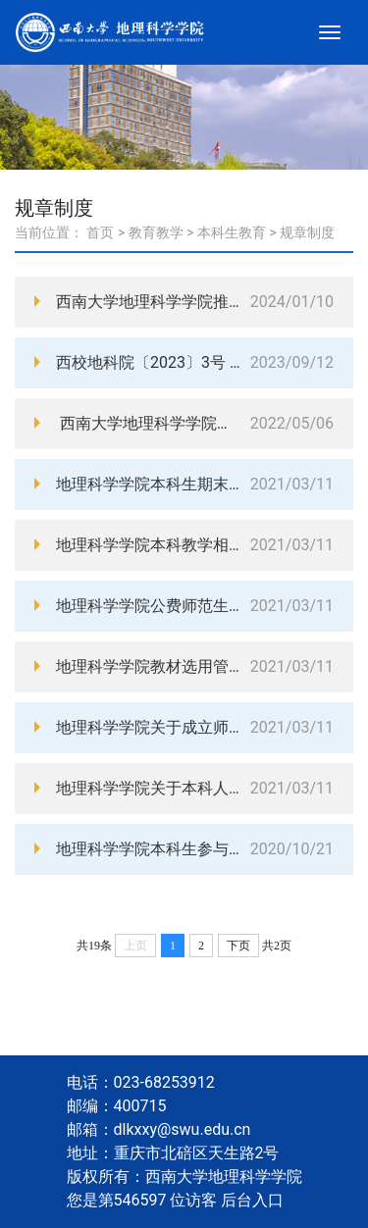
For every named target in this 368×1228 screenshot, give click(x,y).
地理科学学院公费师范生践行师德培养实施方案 (148, 605)
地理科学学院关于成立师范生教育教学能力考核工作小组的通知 (148, 727)
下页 (238, 945)
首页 (100, 232)
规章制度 (307, 232)
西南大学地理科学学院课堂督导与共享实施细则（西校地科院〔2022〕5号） (148, 423)
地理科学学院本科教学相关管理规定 (148, 545)
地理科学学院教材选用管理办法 (148, 666)
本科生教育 (231, 232)
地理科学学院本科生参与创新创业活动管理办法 (148, 849)
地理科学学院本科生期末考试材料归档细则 (148, 484)
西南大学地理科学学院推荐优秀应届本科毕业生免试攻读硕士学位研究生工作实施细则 (148, 301)
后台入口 (252, 1200)
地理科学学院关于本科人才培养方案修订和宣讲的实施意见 (148, 788)
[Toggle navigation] (329, 32)
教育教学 (156, 232)
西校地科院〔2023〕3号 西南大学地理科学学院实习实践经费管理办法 (148, 362)
